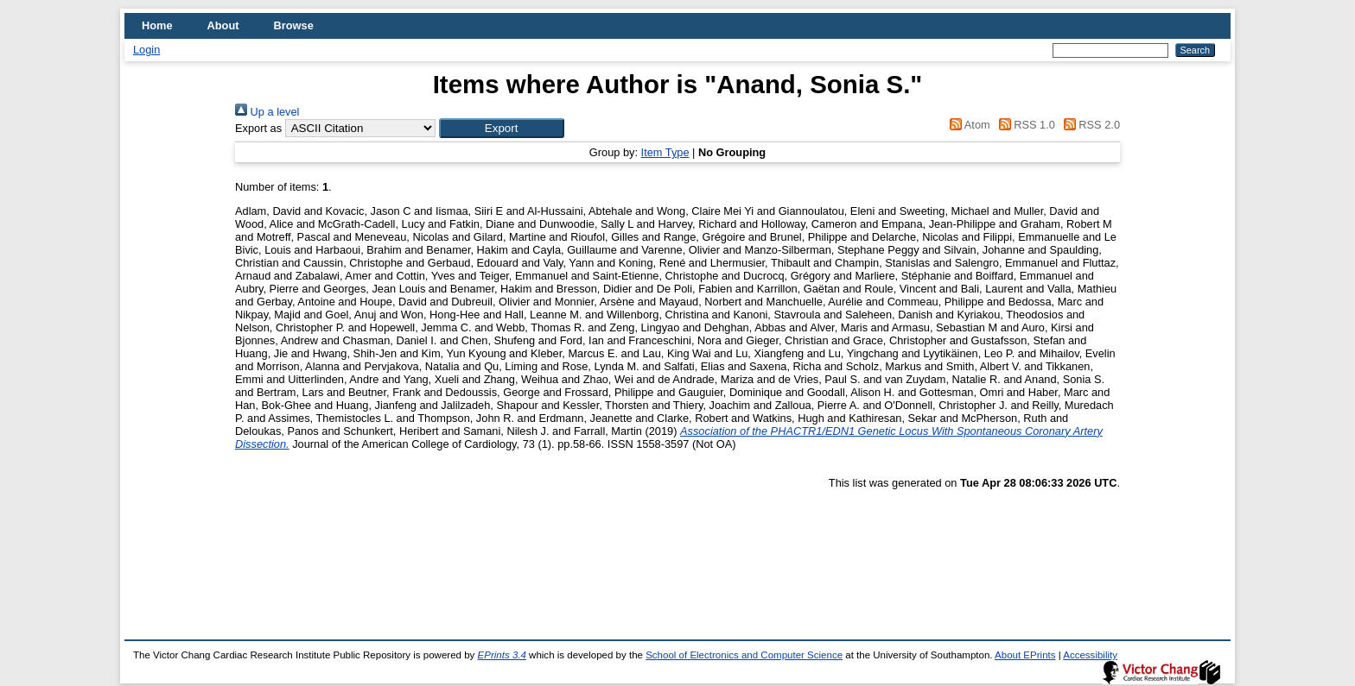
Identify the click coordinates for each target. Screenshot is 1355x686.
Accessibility (1090, 655)
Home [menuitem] (157, 25)
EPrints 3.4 (502, 655)
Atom (967, 124)
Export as (258, 128)
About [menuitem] (223, 25)
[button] (501, 128)
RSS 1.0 (1024, 124)
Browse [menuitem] (294, 25)
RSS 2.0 (1089, 124)
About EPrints (1025, 655)
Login (146, 49)
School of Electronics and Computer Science (744, 655)
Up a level (267, 111)
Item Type (665, 152)
